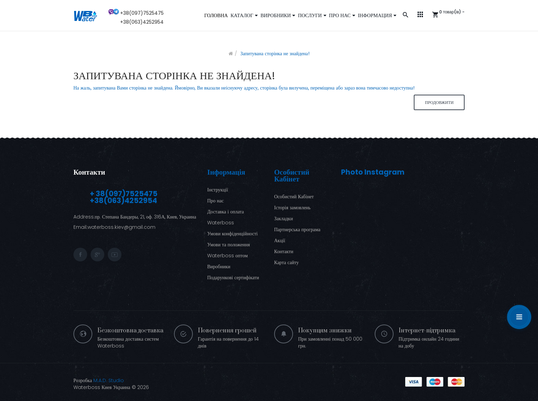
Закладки (283, 218)
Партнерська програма (297, 229)
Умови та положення (228, 244)
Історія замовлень (292, 207)
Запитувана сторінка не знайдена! (274, 53)
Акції (279, 240)
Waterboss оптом (227, 255)
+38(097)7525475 (142, 13)
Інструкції (217, 189)
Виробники (218, 266)
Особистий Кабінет (294, 196)
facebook (80, 254)
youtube (114, 254)
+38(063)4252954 (142, 22)
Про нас (215, 200)
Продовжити (439, 102)
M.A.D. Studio (108, 380)
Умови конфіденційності (232, 233)
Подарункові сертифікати (233, 277)
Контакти (89, 172)
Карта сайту (286, 262)
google (97, 254)
